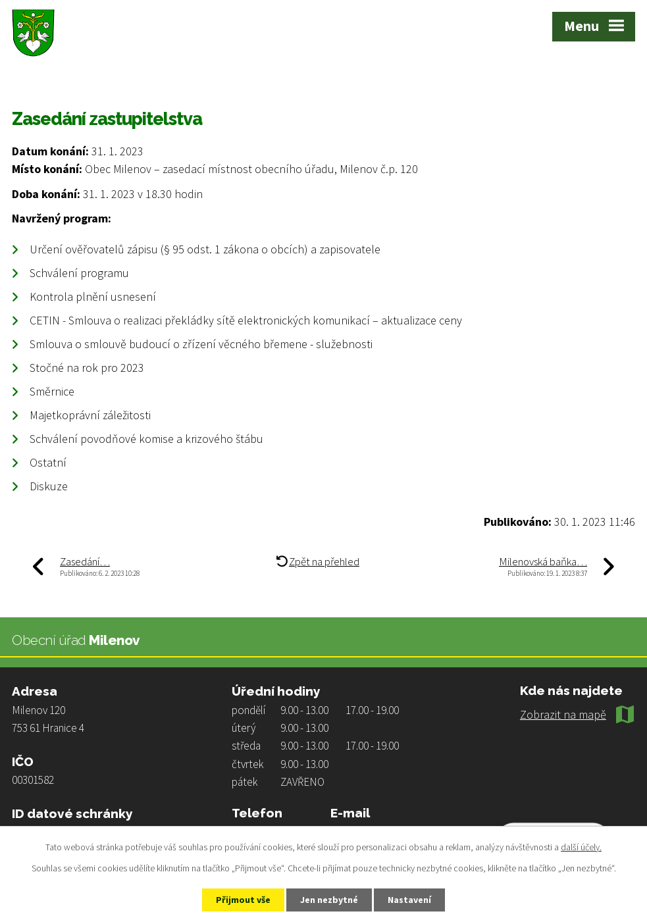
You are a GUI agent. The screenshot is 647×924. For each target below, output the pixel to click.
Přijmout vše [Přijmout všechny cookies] (243, 900)
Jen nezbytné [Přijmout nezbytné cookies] (329, 900)
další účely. (581, 847)
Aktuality (139, 79)
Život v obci (77, 79)
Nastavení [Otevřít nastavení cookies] (409, 900)
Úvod (23, 79)
